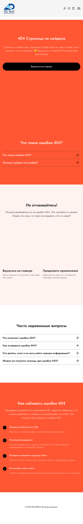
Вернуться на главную (17, 270)
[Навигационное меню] (78, 8)
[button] (64, 8)
